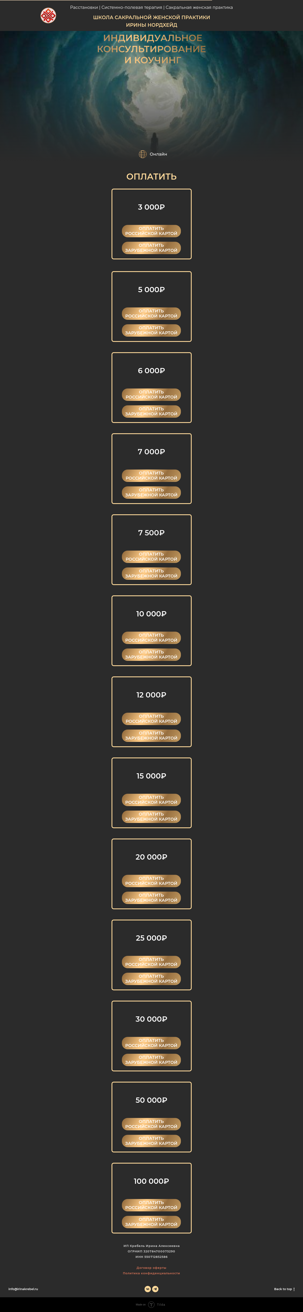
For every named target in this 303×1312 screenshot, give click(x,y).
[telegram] (155, 1289)
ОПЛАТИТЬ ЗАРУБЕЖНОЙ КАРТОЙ (151, 248)
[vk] (148, 1289)
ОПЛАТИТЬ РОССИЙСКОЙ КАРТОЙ (151, 231)
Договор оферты (151, 1268)
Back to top (284, 1289)
